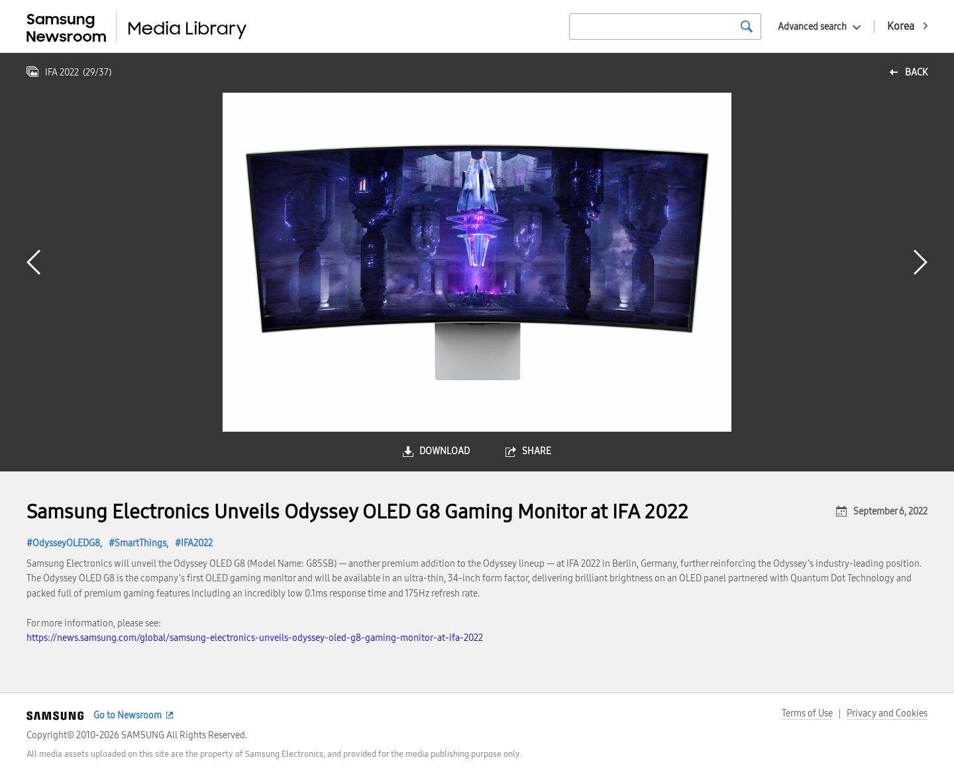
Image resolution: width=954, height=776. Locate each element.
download (444, 451)
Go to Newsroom (127, 715)
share (536, 451)
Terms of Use (807, 713)
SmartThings (140, 543)
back (916, 72)
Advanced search (812, 26)
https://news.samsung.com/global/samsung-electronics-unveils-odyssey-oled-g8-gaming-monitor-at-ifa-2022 (254, 638)
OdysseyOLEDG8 (66, 543)
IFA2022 (197, 543)
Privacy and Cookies (887, 713)
